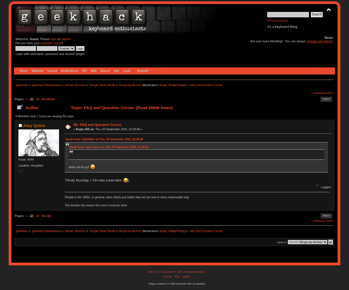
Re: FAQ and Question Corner (98, 125)
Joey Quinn (34, 125)
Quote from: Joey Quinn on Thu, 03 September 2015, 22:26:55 (108, 147)
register (66, 39)
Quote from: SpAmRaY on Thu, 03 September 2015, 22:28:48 (104, 139)
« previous (318, 93)
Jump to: (282, 242)
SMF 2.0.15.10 (157, 271)
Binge (163, 85)
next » (330, 93)
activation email (51, 43)
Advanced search (277, 20)
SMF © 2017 (175, 271)
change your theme (320, 41)
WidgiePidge (176, 85)
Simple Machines (195, 271)
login (53, 39)
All (37, 99)
